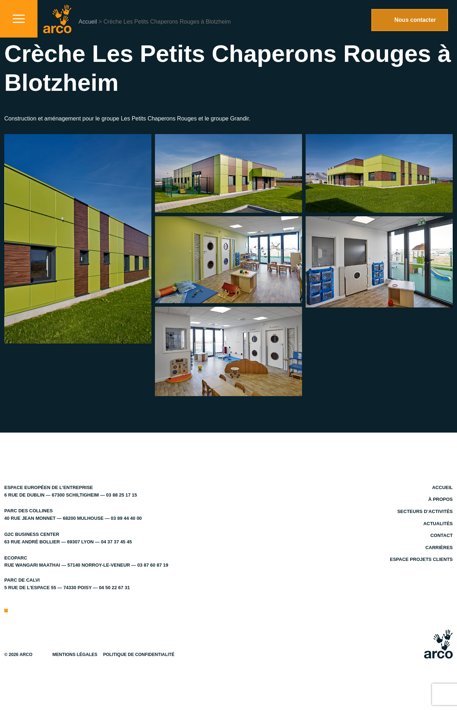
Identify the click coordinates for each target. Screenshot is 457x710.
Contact (441, 535)
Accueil (88, 22)
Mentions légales (74, 654)
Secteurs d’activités (425, 511)
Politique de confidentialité (139, 654)
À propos (440, 499)
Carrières (439, 547)
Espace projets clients (421, 559)
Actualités (438, 523)
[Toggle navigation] (18, 19)
